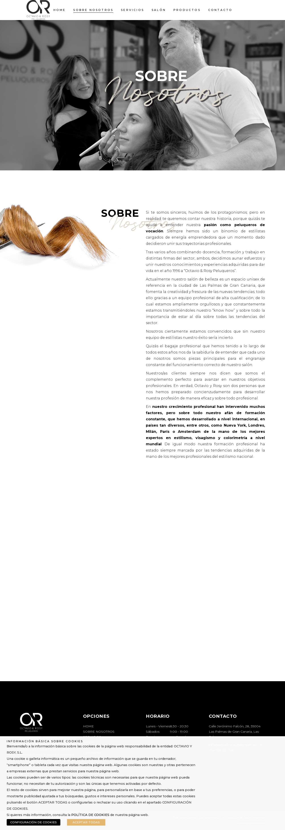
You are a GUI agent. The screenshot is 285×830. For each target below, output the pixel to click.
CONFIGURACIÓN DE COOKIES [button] (33, 822)
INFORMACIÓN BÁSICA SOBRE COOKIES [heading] (45, 741)
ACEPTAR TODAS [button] (86, 822)
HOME (88, 726)
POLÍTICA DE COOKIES (90, 815)
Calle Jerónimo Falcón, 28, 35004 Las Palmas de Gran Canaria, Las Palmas (235, 731)
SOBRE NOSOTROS (98, 732)
